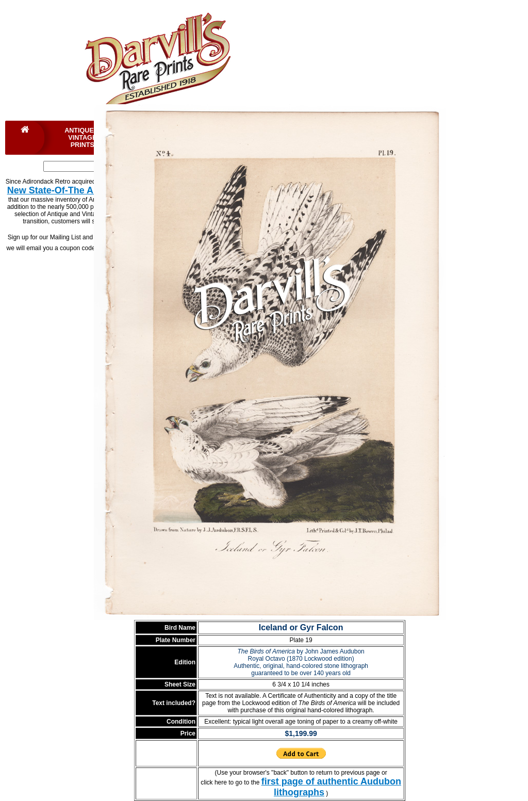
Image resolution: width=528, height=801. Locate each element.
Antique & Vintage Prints (82, 138)
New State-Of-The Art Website (72, 190)
